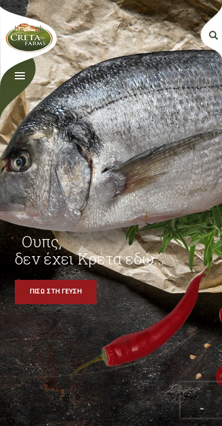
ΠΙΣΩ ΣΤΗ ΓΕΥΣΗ (56, 291)
